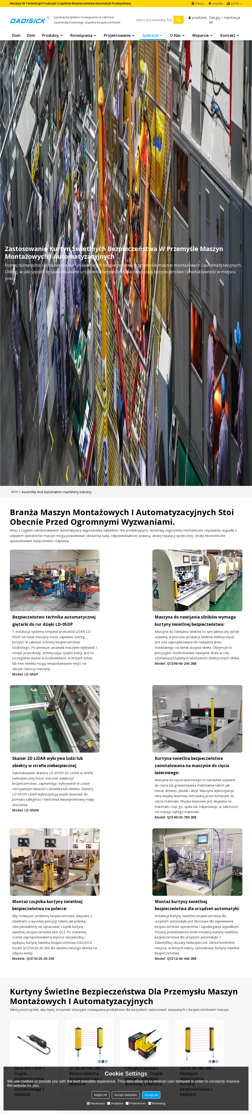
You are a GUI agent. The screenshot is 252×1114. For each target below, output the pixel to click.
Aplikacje (150, 35)
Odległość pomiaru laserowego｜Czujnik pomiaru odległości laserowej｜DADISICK (124, 946)
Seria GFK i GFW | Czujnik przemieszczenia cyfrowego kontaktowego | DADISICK (30, 944)
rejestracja (232, 18)
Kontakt (227, 35)
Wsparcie (200, 35)
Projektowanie (117, 35)
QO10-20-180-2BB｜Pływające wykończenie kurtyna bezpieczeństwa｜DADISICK (173, 944)
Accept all (151, 1095)
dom (14, 492)
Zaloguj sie (214, 20)
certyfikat (217, 3)
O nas (175, 35)
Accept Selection (125, 1095)
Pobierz (199, 3)
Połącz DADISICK (143, 1044)
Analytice (115, 1103)
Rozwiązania (81, 35)
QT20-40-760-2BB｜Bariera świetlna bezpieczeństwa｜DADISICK (77, 941)
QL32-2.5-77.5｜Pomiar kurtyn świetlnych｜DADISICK (221, 938)
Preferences (136, 1103)
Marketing (156, 1103)
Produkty (50, 35)
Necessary (96, 1103)
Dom (16, 35)
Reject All (100, 1095)
